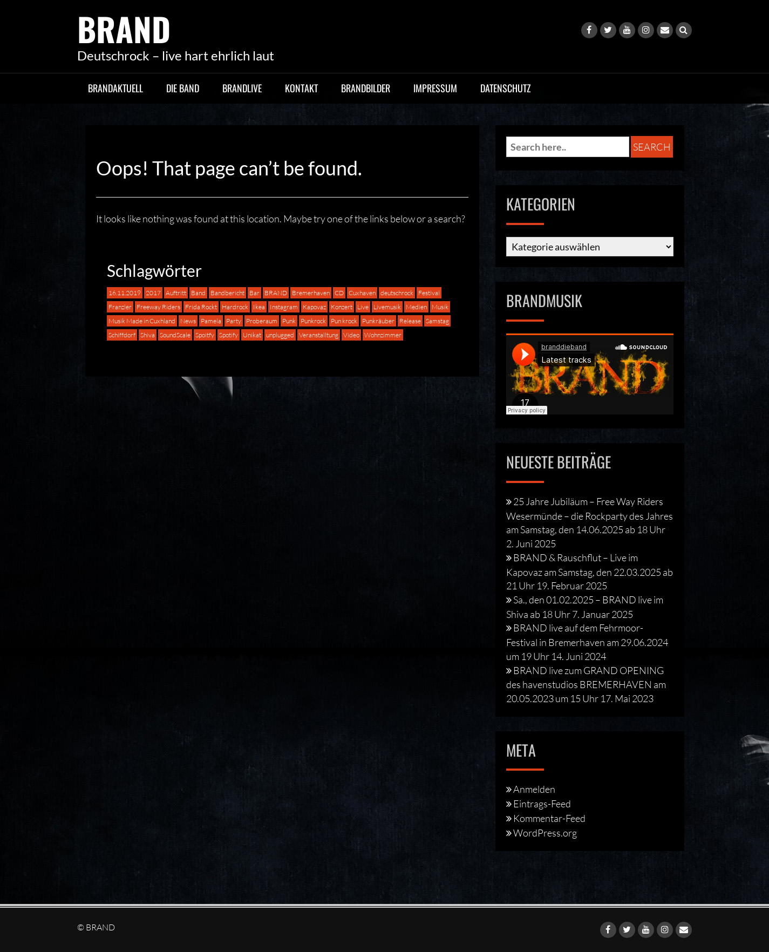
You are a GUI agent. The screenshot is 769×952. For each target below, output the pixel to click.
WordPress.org (545, 833)
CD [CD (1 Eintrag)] (339, 293)
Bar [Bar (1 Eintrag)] (254, 293)
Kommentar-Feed (549, 818)
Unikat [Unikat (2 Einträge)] (252, 335)
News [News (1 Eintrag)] (188, 321)
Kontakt (301, 88)
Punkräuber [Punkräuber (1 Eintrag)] (378, 321)
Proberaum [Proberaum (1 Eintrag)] (261, 321)
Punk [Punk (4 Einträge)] (289, 321)
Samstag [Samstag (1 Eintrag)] (437, 321)
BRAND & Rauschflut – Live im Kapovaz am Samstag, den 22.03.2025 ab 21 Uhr (589, 571)
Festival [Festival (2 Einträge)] (429, 293)
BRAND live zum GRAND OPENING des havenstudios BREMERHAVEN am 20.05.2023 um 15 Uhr (586, 684)
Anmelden (534, 789)
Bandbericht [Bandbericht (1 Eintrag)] (227, 293)
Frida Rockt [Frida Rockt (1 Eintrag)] (201, 307)
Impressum (435, 88)
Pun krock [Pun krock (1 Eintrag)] (344, 321)
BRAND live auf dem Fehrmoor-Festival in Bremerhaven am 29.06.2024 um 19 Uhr (587, 642)
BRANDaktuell (115, 88)
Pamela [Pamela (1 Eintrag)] (211, 321)
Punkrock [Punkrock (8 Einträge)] (313, 321)
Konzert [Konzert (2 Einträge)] (341, 307)
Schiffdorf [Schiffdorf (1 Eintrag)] (121, 335)
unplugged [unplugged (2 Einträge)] (280, 335)
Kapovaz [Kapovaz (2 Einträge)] (314, 307)
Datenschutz (505, 88)
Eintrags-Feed (542, 804)
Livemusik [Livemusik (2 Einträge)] (387, 307)
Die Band (182, 88)
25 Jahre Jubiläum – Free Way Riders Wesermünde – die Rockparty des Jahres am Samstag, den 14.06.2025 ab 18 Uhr (589, 515)
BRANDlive (242, 88)
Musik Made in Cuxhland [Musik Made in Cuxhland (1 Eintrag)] (141, 321)
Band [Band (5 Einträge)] (198, 293)
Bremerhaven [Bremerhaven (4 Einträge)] (311, 293)
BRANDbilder (365, 88)
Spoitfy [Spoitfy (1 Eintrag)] (204, 335)
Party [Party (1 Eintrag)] (233, 321)
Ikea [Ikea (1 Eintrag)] (259, 307)
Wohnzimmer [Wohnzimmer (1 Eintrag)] (382, 335)
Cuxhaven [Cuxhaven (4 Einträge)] (362, 293)
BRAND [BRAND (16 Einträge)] (275, 293)
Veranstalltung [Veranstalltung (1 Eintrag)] (318, 335)
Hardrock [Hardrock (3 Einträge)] (235, 307)
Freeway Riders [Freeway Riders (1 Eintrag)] (158, 307)
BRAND (124, 28)
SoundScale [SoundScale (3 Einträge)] (175, 335)
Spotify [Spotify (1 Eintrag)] (228, 335)
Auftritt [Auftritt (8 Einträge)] (176, 293)
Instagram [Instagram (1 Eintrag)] (284, 307)
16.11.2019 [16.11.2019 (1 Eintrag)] (124, 293)
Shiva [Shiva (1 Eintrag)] (147, 335)
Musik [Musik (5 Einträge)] (440, 307)
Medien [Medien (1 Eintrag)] (416, 307)
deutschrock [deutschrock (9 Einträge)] (396, 293)
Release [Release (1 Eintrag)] (410, 321)
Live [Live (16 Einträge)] (363, 307)
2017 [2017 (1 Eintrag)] (153, 293)
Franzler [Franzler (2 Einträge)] (120, 307)
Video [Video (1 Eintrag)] (351, 335)
